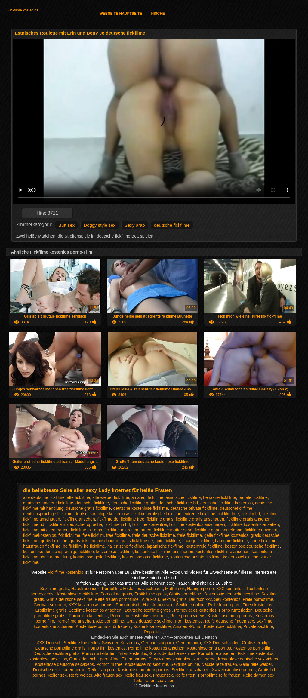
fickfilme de (107, 519)
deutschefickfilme (236, 508)
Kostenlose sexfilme (152, 626)
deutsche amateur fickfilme (48, 502)
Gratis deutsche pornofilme (94, 658)
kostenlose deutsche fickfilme (252, 546)
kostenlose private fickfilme (195, 557)
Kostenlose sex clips (48, 658)
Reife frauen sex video (153, 680)
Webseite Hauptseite (120, 13)
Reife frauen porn (224, 604)
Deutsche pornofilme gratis (60, 648)
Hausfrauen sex (158, 604)
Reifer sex (57, 675)
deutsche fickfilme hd (178, 502)
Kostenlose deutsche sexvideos (64, 664)
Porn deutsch (128, 604)
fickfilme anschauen (41, 519)
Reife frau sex (138, 675)
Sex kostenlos (227, 599)
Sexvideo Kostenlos (120, 642)
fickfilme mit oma (86, 529)
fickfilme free (132, 519)
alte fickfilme (78, 497)
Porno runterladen (236, 610)
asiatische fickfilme (183, 497)
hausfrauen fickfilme (42, 546)
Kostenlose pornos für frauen (103, 626)
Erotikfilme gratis (50, 610)
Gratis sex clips (256, 642)
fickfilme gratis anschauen (200, 519)
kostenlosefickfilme (240, 557)
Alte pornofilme (110, 621)
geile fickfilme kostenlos (226, 535)
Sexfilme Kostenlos (82, 642)
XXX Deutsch (48, 642)
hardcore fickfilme (231, 540)
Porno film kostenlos (88, 615)
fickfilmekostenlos (39, 535)
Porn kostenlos (189, 621)
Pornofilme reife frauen (219, 675)
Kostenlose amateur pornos (143, 669)
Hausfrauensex (85, 588)
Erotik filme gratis (150, 594)
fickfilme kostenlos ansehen (253, 524)
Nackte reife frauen (219, 664)
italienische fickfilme (126, 546)
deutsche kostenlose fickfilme (140, 508)
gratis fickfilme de (136, 540)
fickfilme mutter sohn (173, 529)
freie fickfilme (189, 535)
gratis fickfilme (54, 540)
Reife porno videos (187, 615)
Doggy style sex (100, 225)
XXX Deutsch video (221, 642)
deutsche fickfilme (172, 225)
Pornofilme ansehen (75, 621)
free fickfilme (118, 535)
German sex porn (50, 604)
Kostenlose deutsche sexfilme (231, 594)
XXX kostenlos (230, 588)
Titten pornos (134, 658)
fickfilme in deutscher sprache (74, 524)
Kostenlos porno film (252, 648)
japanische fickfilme (165, 546)
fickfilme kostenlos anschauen (197, 524)
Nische (158, 13)
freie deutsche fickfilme (153, 535)
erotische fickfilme (164, 513)
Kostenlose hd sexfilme (146, 664)
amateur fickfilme (147, 497)
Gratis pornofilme (185, 594)
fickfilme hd (33, 524)
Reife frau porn (102, 669)
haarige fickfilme (197, 540)
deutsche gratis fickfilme (88, 508)
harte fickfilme (263, 540)
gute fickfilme (167, 540)
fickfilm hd (250, 513)
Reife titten (185, 675)
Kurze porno (203, 658)
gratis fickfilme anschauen (94, 540)
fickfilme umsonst (261, 529)
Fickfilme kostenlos (23, 10)
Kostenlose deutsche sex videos (248, 658)
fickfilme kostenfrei (149, 524)
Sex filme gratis (54, 588)
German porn (188, 642)
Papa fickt (153, 631)
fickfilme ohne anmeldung (218, 529)
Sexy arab (135, 225)
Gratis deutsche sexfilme (69, 599)
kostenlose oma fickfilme (145, 557)
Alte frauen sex (108, 675)
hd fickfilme (94, 546)
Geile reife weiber (255, 664)
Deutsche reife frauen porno (59, 669)
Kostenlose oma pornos (230, 615)
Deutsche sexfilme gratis (148, 610)
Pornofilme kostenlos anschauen (132, 588)
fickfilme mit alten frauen (46, 529)
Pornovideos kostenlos (195, 610)
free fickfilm (93, 535)
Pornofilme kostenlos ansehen (139, 615)
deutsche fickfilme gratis (133, 502)
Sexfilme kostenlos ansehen (95, 610)
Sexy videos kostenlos (169, 658)
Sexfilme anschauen (190, 669)
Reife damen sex (258, 675)
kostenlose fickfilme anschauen (164, 551)
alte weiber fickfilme (110, 497)
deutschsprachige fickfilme (47, 513)
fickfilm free (228, 513)
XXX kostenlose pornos (91, 604)
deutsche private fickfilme (193, 508)
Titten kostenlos (258, 604)
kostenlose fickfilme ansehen (222, 551)
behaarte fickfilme (219, 497)
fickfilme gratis (160, 519)
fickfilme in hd (117, 524)
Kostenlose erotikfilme (77, 594)
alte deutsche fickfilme (44, 497)
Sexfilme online (191, 604)
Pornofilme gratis (116, 594)
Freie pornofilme (258, 599)
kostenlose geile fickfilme (96, 557)
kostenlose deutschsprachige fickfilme (58, 551)
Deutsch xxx (200, 599)
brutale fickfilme (253, 497)
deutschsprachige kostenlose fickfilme (110, 513)
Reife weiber (80, 675)
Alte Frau (150, 599)
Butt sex (66, 225)
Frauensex (163, 675)
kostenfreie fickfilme (204, 546)
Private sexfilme (258, 626)
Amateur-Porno (187, 626)
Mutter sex (175, 588)
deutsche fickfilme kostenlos (226, 502)
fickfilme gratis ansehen (248, 519)
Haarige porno (200, 588)
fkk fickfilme (69, 535)
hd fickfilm (72, 546)
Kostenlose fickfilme (222, 626)
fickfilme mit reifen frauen (128, 529)
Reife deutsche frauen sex (229, 621)
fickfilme (270, 513)
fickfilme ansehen (79, 519)
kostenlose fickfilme (114, 551)
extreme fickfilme (199, 513)
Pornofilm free (109, 664)
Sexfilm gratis (173, 599)
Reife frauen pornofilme (117, 599)
